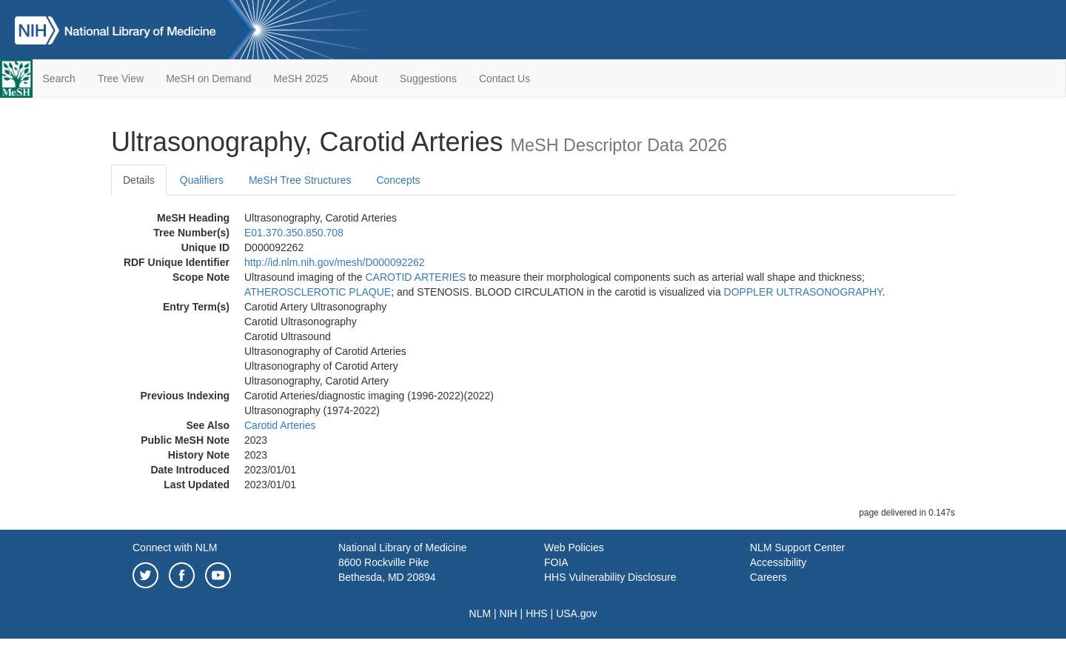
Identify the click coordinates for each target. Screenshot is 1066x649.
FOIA (556, 562)
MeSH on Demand (208, 78)
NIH (508, 613)
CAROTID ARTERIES (415, 277)
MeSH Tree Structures (300, 180)
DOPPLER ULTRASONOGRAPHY (803, 292)
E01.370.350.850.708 (293, 233)
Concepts (398, 180)
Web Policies (574, 547)
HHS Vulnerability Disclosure (610, 577)
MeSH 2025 (300, 78)
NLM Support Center (797, 547)
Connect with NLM (175, 547)
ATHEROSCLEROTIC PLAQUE (317, 292)
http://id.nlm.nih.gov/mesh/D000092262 (334, 262)
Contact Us (504, 78)
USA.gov (576, 613)
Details (139, 180)
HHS (537, 613)
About (364, 78)
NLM (480, 613)
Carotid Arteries (279, 425)
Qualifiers (202, 180)
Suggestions (428, 78)
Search (59, 78)
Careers (768, 577)
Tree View (121, 78)
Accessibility (778, 562)
